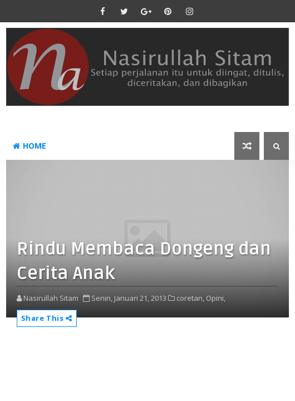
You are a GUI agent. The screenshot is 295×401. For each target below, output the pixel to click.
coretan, (190, 298)
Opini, (215, 298)
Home (29, 145)
